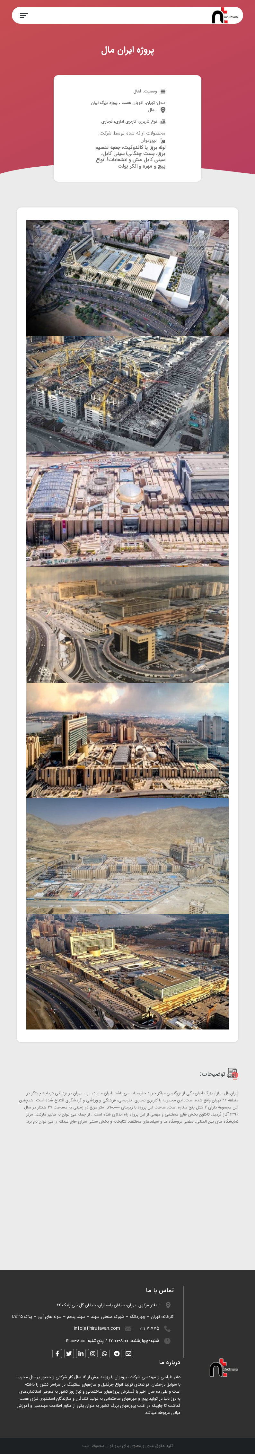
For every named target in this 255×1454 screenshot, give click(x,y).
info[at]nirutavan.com (97, 1328)
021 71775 (149, 1328)
